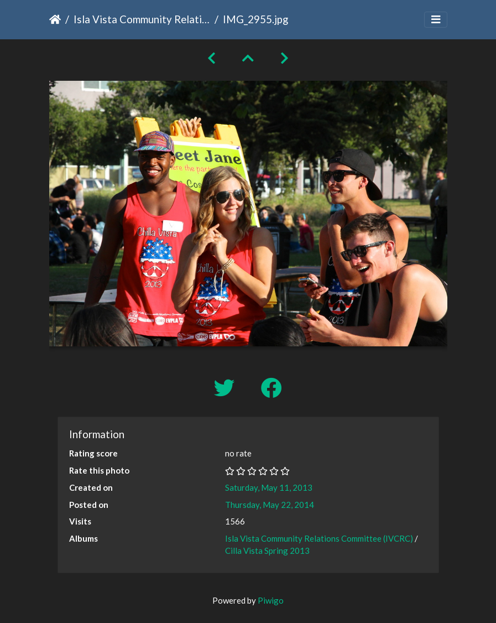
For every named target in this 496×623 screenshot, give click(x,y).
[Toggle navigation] (435, 20)
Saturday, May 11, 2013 (268, 487)
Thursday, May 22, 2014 (269, 505)
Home (55, 19)
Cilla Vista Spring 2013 (267, 550)
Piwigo (271, 600)
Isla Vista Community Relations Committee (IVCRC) (142, 19)
